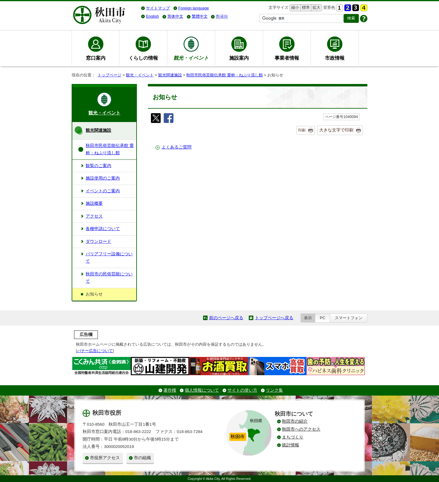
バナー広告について (95, 350)
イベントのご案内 (103, 191)
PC (322, 318)
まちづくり (292, 437)
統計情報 (290, 445)
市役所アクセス (105, 458)
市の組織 (142, 458)
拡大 (315, 7)
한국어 (222, 16)
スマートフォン (348, 318)
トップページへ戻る (274, 318)
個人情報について (202, 390)
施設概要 (94, 203)
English (152, 16)
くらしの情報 (143, 58)
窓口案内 (95, 58)
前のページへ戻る (226, 318)
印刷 (301, 130)
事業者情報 (287, 58)
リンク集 (274, 390)
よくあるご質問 (176, 147)
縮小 (294, 7)
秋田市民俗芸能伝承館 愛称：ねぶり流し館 (224, 75)
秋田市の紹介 (295, 421)
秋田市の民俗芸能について (109, 278)
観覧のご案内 (98, 165)
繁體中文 (200, 16)
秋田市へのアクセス (301, 429)
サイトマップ (158, 8)
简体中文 (175, 16)
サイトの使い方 (242, 390)
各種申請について (103, 228)
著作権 (169, 390)
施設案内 (239, 58)
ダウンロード (98, 241)
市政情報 (334, 58)
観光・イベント (140, 75)
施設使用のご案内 (103, 178)
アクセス (94, 216)
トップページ (109, 75)
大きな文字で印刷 (336, 129)
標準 (305, 7)
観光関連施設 (170, 75)
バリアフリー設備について (109, 258)
